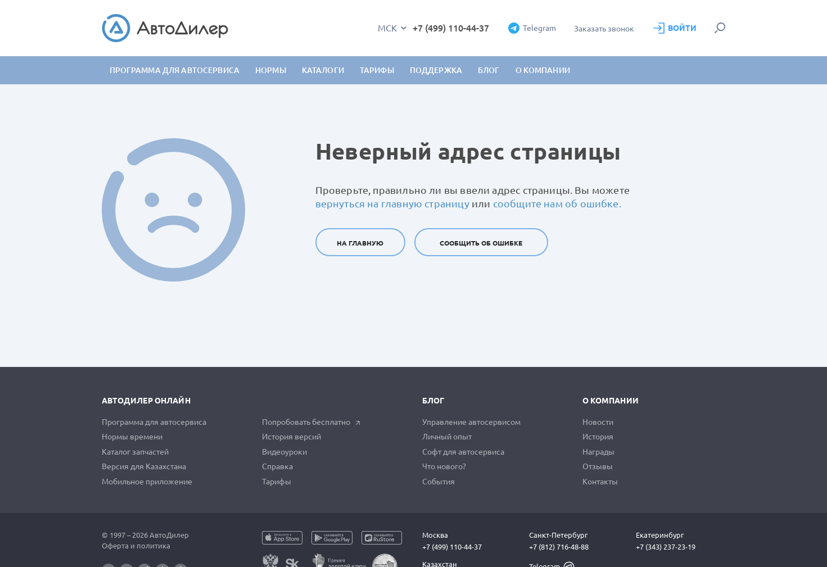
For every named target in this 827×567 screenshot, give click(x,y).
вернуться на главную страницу (392, 203)
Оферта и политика (136, 546)
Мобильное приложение (147, 481)
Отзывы (597, 466)
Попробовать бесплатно (311, 422)
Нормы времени (132, 436)
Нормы (270, 70)
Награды (598, 451)
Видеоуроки (284, 451)
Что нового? (444, 466)
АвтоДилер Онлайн (146, 400)
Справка (277, 466)
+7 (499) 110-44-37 (451, 28)
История (597, 436)
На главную (360, 243)
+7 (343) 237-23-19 (665, 547)
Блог (489, 70)
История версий (291, 436)
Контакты (600, 481)
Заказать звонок (604, 28)
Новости (597, 422)
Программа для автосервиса (175, 70)
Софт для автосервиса (463, 451)
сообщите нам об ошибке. (557, 203)
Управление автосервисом (471, 422)
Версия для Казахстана (144, 466)
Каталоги (323, 70)
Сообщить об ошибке (481, 243)
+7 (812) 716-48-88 (559, 547)
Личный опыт (447, 436)
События (438, 481)
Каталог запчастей (135, 451)
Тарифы (276, 481)
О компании (610, 400)
